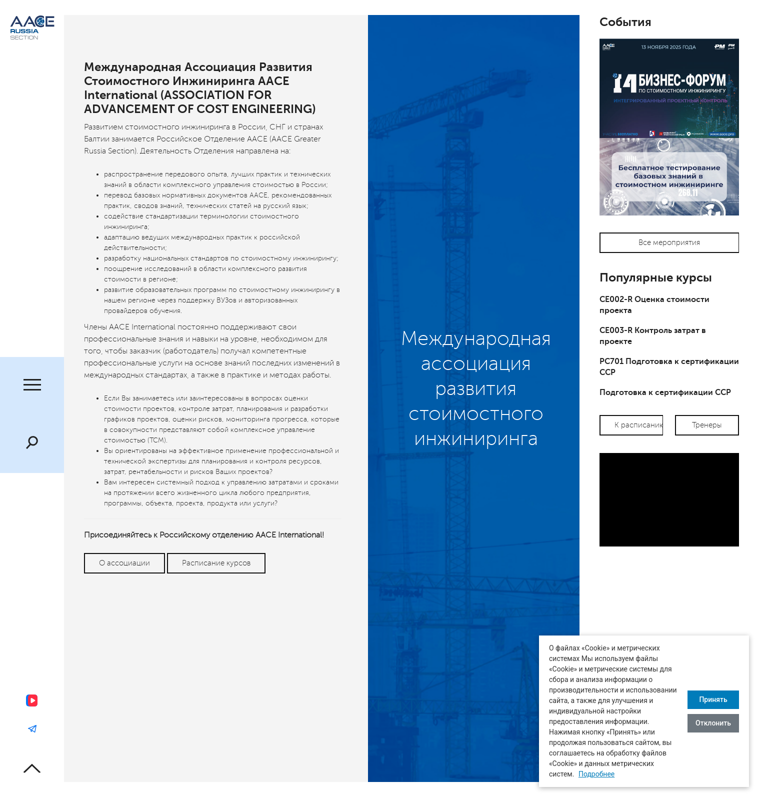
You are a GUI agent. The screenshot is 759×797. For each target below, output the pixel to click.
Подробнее (596, 774)
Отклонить (713, 723)
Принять (713, 700)
